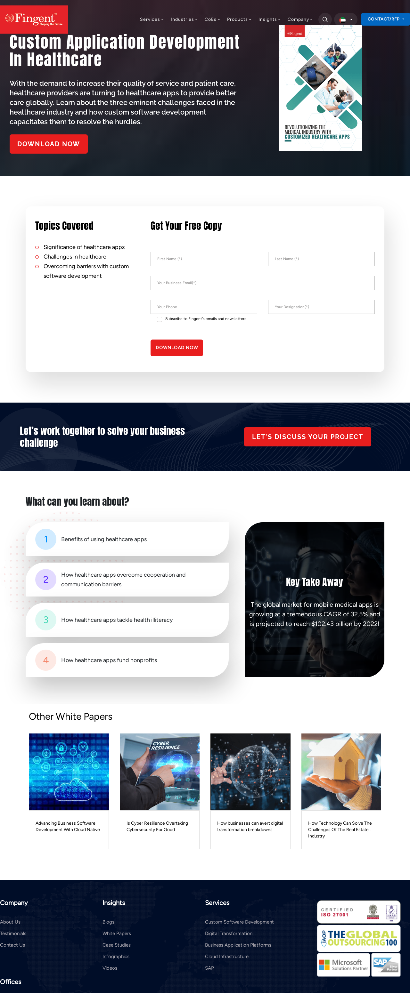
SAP (209, 968)
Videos (109, 968)
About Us (10, 922)
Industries (184, 19)
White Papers (116, 933)
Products (239, 19)
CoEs (213, 19)
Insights (269, 19)
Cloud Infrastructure (227, 956)
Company (300, 19)
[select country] (345, 19)
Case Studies (116, 945)
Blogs (108, 922)
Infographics (115, 956)
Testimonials (13, 933)
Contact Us (12, 945)
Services (152, 19)
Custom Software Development (239, 922)
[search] (324, 19)
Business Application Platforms (238, 945)
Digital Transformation (228, 933)
